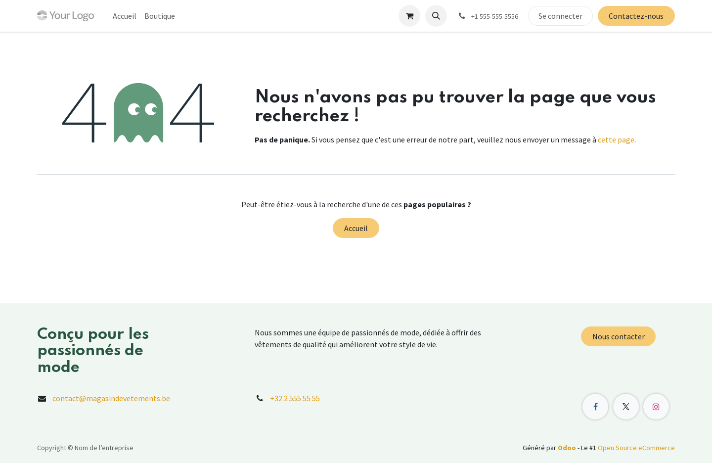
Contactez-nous (636, 16)
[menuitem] (124, 16)
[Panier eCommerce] (409, 16)
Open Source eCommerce (636, 447)
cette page (616, 139)
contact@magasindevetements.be (111, 398)
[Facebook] (595, 406)
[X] (626, 406)
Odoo (568, 447)
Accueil (356, 228)
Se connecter (560, 16)
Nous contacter (618, 336)
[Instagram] (656, 406)
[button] (436, 16)
